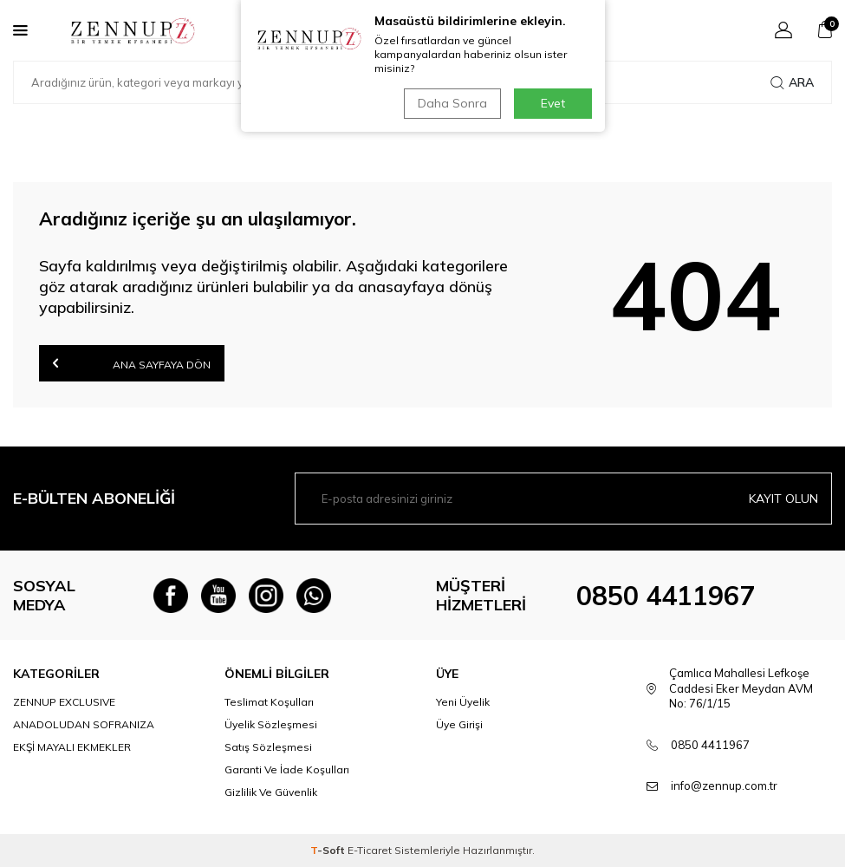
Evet (553, 103)
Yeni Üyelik (463, 701)
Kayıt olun (783, 498)
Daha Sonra (452, 103)
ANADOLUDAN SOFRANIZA (83, 724)
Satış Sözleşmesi (268, 746)
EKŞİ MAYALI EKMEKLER (72, 746)
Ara (792, 82)
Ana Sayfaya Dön (132, 363)
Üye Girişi (459, 724)
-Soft (329, 850)
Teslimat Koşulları (269, 701)
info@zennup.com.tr (724, 785)
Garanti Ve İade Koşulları (286, 769)
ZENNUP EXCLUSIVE (64, 701)
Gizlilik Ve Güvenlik (270, 792)
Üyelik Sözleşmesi (270, 724)
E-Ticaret (370, 850)
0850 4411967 (665, 595)
